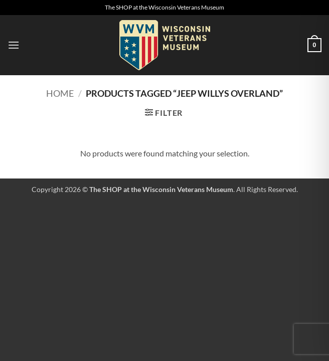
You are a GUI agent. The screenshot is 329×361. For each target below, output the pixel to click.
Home (60, 93)
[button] (14, 45)
